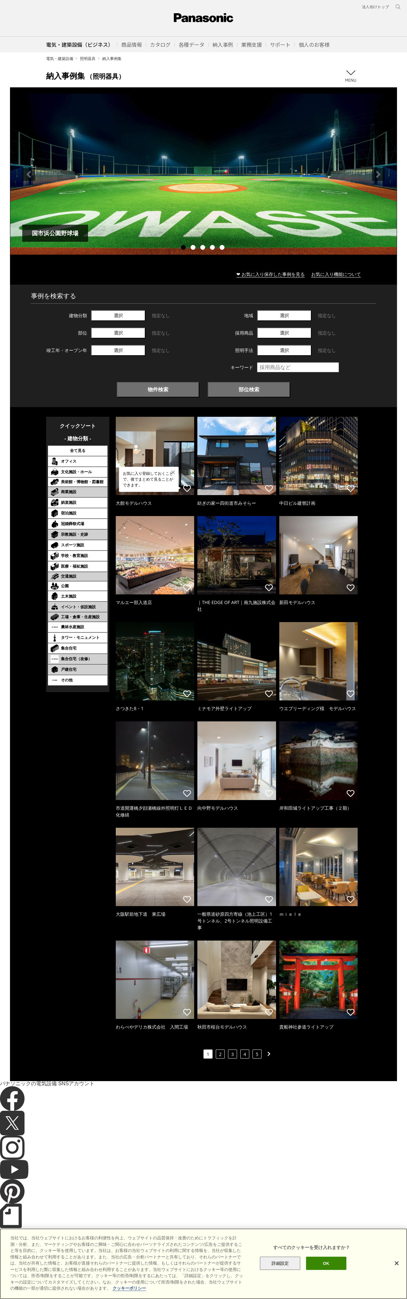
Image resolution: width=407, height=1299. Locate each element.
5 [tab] (223, 248)
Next (378, 174)
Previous (28, 174)
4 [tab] (213, 248)
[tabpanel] (203, 174)
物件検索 (158, 389)
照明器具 (87, 58)
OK (326, 1286)
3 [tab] (203, 248)
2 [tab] (194, 248)
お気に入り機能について (336, 274)
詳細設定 (280, 1286)
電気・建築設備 (59, 58)
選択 (118, 315)
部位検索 (249, 389)
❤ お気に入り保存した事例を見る (270, 274)
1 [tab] (184, 248)
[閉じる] (397, 1286)
